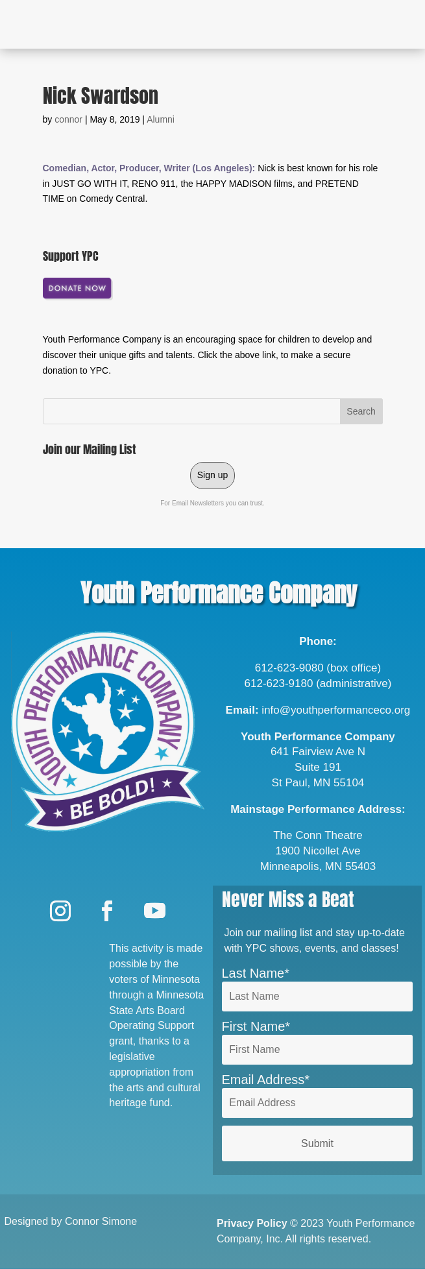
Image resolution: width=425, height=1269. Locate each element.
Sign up (212, 475)
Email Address (263, 1079)
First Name (253, 1026)
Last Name (253, 973)
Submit (317, 1143)
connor (68, 119)
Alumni (161, 119)
